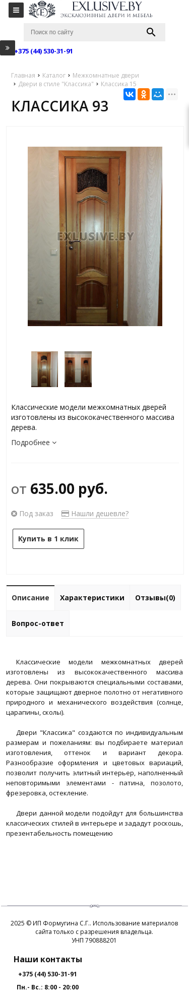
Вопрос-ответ (38, 623)
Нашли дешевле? (95, 513)
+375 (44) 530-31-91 (47, 974)
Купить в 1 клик (48, 538)
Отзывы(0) (155, 597)
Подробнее (33, 442)
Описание (30, 597)
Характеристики (92, 597)
